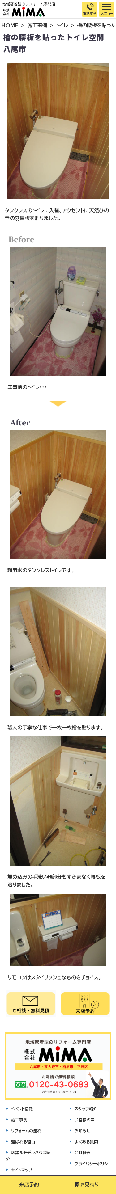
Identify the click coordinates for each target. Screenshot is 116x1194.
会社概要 (83, 1153)
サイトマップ (21, 1170)
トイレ (62, 25)
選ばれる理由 (23, 1142)
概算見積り (87, 1184)
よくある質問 (86, 1142)
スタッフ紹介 (86, 1109)
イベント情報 (22, 1109)
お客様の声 (85, 1120)
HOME (10, 25)
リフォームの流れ (26, 1131)
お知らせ (82, 1131)
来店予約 (29, 1184)
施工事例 (37, 25)
